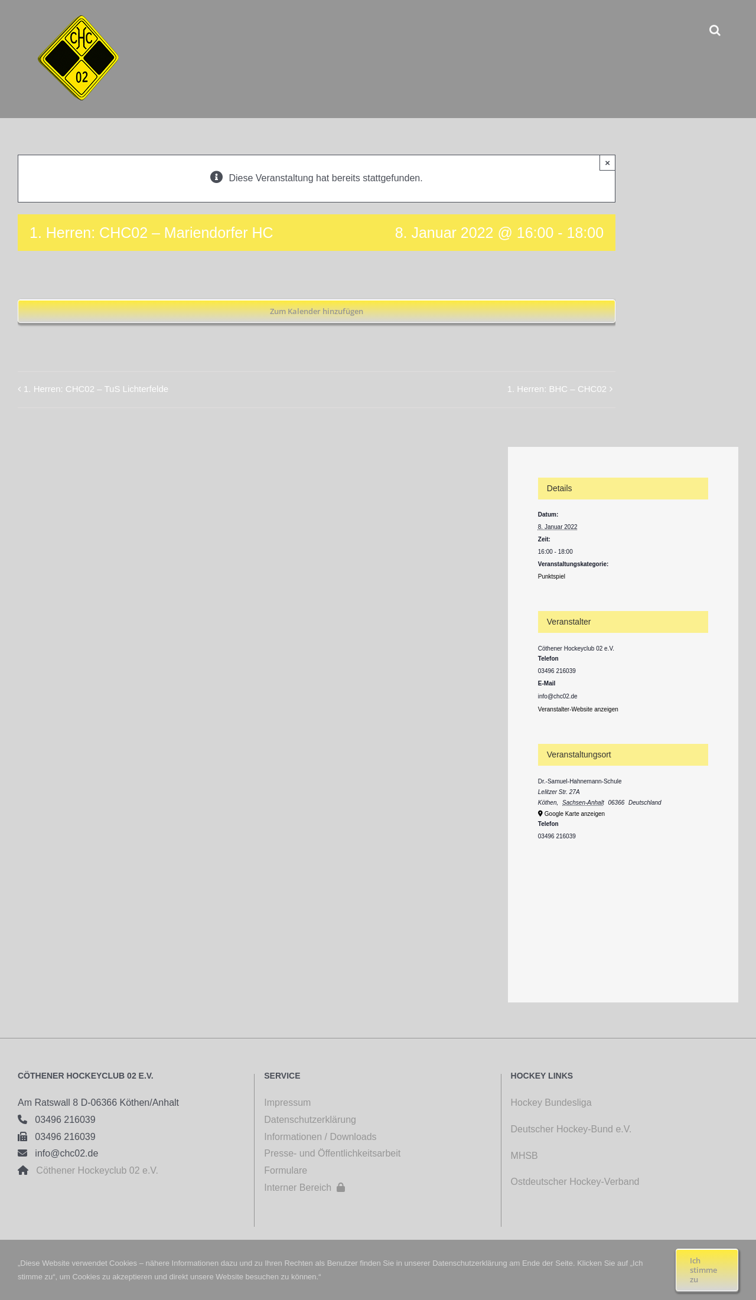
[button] (715, 30)
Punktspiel (551, 576)
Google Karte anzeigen (575, 814)
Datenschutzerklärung (310, 1120)
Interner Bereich (304, 1188)
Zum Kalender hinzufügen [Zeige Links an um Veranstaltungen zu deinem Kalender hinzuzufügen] (316, 311)
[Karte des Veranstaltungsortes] (623, 906)
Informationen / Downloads (320, 1137)
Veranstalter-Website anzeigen (578, 709)
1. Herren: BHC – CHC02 (557, 389)
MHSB (524, 1156)
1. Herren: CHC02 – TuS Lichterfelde (96, 389)
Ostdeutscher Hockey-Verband (576, 1182)
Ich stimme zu (703, 1270)
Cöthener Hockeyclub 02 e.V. (93, 1170)
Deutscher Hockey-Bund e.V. (571, 1129)
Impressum (287, 1103)
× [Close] (607, 163)
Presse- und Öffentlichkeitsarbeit (332, 1153)
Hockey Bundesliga (551, 1103)
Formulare (285, 1170)
